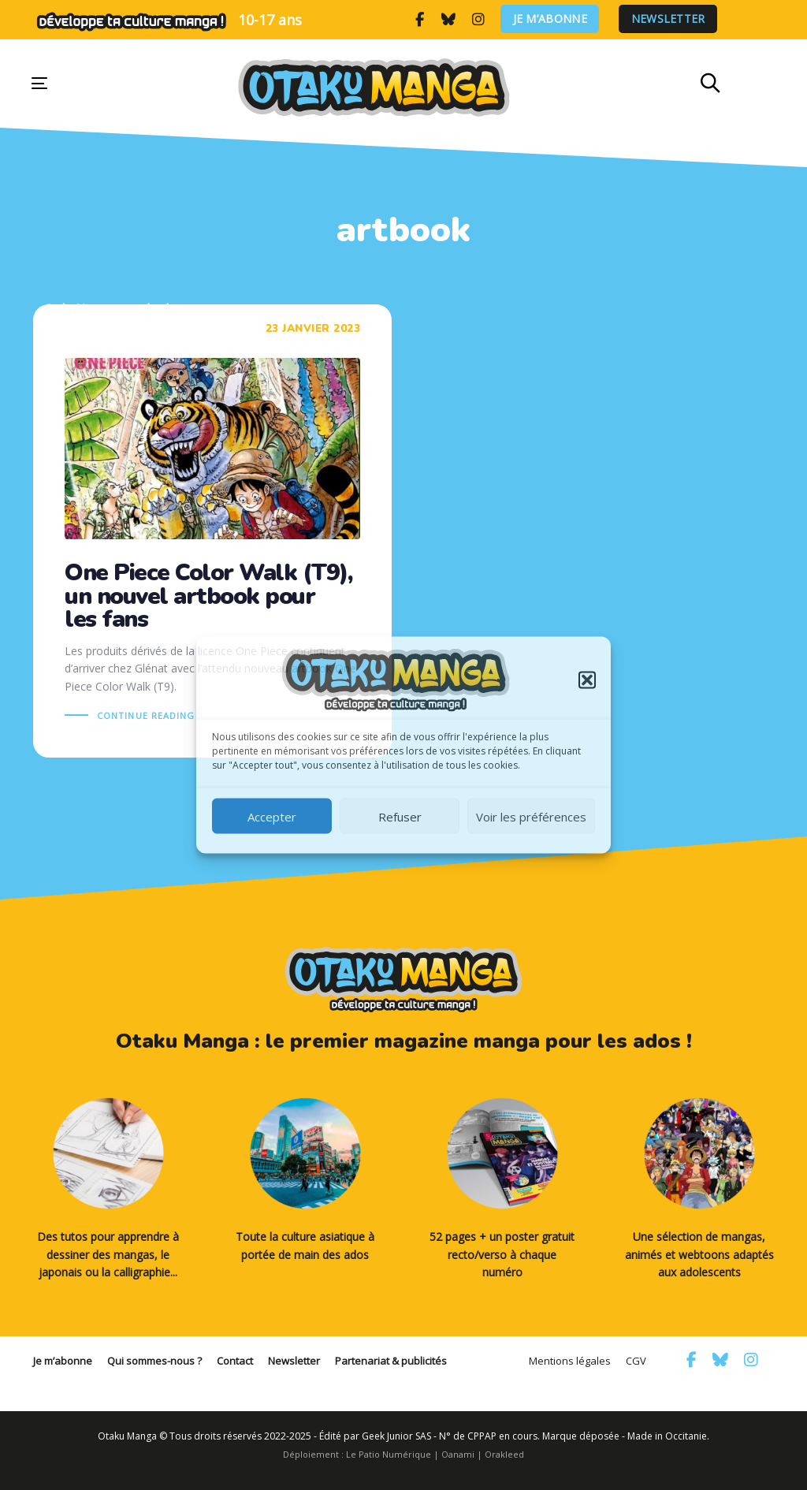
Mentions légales (570, 1361)
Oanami (457, 1454)
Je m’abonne (550, 19)
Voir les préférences (531, 816)
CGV (636, 1361)
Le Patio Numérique (388, 1454)
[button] (587, 680)
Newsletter (668, 19)
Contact (235, 1361)
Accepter (271, 816)
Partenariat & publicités (391, 1361)
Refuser (400, 816)
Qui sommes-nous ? (154, 1361)
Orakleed (504, 1454)
